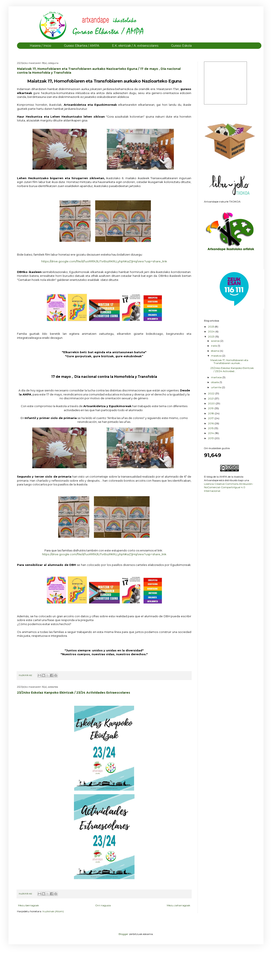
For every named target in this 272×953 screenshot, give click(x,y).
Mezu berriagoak (28, 905)
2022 (211, 393)
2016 (211, 423)
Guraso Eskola (181, 46)
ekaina (215, 350)
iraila (214, 345)
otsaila (215, 382)
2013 (211, 438)
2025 (211, 326)
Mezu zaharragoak (178, 905)
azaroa (215, 340)
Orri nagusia (103, 905)
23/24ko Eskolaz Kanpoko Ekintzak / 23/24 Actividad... (232, 369)
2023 (211, 336)
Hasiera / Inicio (40, 46)
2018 (211, 413)
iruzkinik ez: (26, 675)
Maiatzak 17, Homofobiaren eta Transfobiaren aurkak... (229, 361)
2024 (211, 331)
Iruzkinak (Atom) (53, 911)
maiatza (216, 355)
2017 (211, 418)
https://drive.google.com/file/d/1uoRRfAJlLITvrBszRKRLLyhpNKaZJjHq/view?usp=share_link (104, 554)
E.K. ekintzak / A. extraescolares (135, 46)
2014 (211, 433)
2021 (211, 398)
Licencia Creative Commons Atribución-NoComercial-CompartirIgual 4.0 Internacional (228, 487)
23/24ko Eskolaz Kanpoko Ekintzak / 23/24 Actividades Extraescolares (73, 692)
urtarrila (216, 387)
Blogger (123, 934)
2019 (211, 408)
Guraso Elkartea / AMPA (81, 46)
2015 (211, 428)
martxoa (216, 377)
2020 (211, 403)
